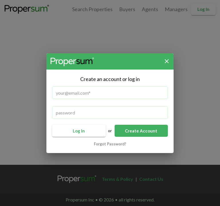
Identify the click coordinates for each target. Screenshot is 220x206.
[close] (167, 61)
